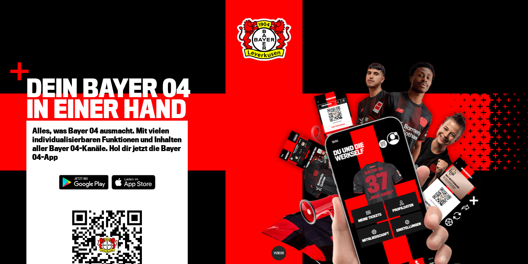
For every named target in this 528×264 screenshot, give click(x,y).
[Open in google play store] (84, 182)
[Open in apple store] (133, 182)
